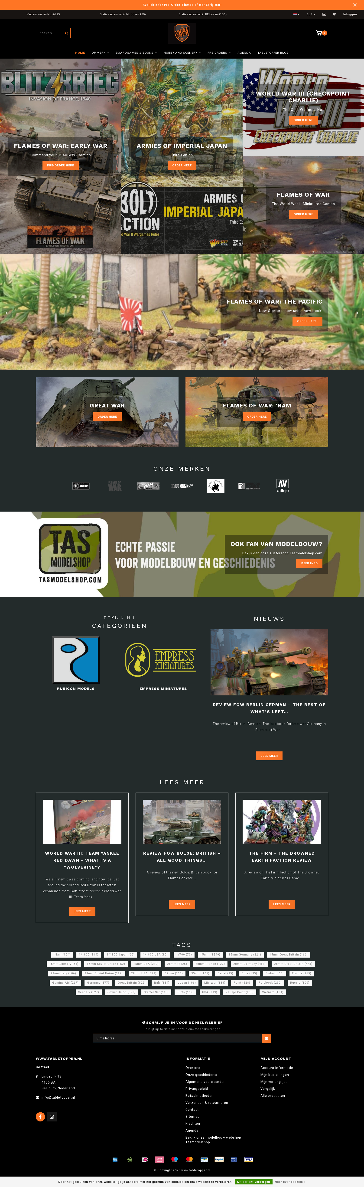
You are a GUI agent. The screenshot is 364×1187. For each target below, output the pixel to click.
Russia (299, 982)
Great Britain (132, 982)
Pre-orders (217, 52)
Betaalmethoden (199, 1096)
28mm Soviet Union (103, 973)
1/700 (184, 954)
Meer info (309, 563)
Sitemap (192, 1116)
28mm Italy (63, 973)
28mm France (210, 963)
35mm (200, 973)
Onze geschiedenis (201, 1075)
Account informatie (276, 1068)
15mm (210, 954)
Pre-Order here (60, 165)
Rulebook (270, 982)
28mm (177, 963)
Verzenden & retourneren (206, 1102)
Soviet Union (121, 992)
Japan (187, 982)
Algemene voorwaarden (205, 1082)
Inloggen (350, 14)
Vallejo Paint (240, 992)
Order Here (303, 120)
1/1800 (88, 954)
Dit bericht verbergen (253, 1182)
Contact (192, 1109)
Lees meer (269, 755)
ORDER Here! (307, 321)
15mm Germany (245, 954)
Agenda (244, 52)
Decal (225, 973)
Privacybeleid (196, 1089)
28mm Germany (249, 963)
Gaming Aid (65, 982)
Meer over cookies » (290, 1182)
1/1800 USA (155, 954)
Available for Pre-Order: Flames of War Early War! (182, 5)
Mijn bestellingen (274, 1075)
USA (209, 992)
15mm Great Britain (289, 954)
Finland (275, 973)
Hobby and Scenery (180, 52)
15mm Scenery (63, 963)
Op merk (99, 52)
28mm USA (143, 973)
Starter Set (156, 992)
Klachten (192, 1123)
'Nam (62, 954)
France (301, 973)
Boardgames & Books (134, 52)
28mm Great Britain (293, 963)
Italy (161, 982)
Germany (98, 982)
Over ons (192, 1068)
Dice (249, 973)
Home (80, 52)
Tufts (185, 992)
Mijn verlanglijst (273, 1082)
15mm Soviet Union (106, 963)
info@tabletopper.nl (58, 1097)
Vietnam (272, 992)
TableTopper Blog (273, 52)
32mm (174, 973)
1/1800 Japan (121, 954)
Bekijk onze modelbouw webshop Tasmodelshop (213, 1140)
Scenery (88, 992)
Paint (242, 982)
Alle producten (272, 1096)
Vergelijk (267, 1089)
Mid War (214, 982)
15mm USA (146, 963)
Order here (182, 165)
